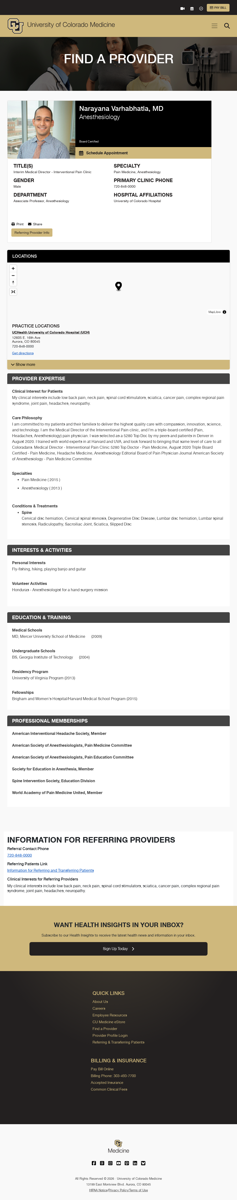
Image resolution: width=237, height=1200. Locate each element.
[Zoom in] (13, 268)
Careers (99, 1008)
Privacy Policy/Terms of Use (128, 1190)
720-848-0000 (19, 855)
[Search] (227, 25)
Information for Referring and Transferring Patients (50, 870)
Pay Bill (218, 7)
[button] (118, 286)
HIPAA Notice (98, 1190)
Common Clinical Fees (109, 1089)
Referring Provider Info (31, 232)
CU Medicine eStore (109, 1022)
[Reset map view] (13, 291)
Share (35, 224)
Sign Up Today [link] (118, 948)
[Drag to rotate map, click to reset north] (13, 282)
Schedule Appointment (103, 152)
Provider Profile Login (110, 1035)
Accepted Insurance (107, 1082)
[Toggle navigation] (214, 25)
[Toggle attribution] (224, 312)
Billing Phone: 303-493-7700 (113, 1076)
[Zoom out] (13, 275)
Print (17, 224)
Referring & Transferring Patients (118, 1042)
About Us (100, 1002)
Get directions (23, 353)
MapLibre (214, 312)
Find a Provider (105, 1029)
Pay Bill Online (102, 1069)
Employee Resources (110, 1015)
